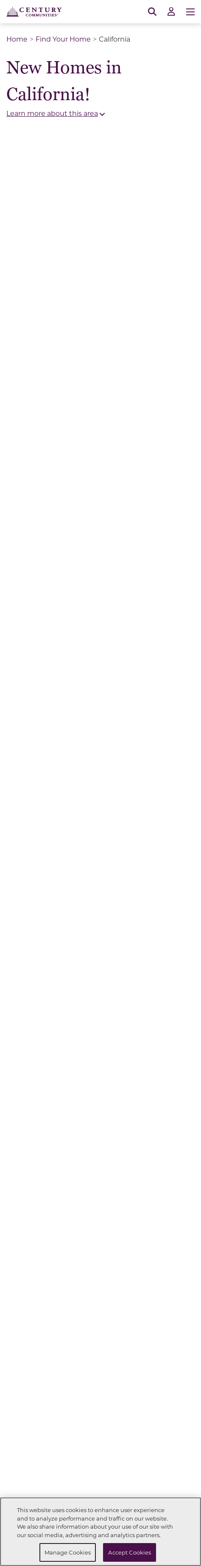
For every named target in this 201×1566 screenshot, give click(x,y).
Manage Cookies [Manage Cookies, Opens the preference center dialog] (68, 1552)
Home (17, 38)
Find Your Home (63, 38)
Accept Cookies (129, 1552)
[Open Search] (152, 12)
